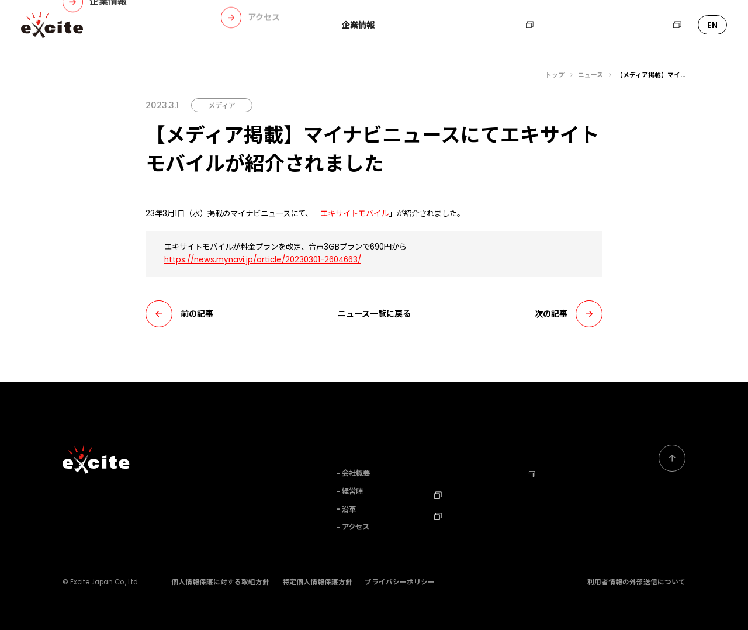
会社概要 (356, 473)
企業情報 (358, 25)
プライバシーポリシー (400, 582)
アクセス (355, 527)
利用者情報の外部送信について (636, 582)
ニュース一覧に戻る (374, 314)
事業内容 (407, 25)
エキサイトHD (648, 25)
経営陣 (352, 491)
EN (712, 25)
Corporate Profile (562, 493)
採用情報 (511, 25)
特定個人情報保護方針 (317, 582)
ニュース (457, 25)
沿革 (349, 509)
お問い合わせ (575, 25)
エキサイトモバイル (354, 213)
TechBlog (457, 514)
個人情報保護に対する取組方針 (220, 582)
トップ (555, 75)
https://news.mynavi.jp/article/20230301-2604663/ (262, 259)
